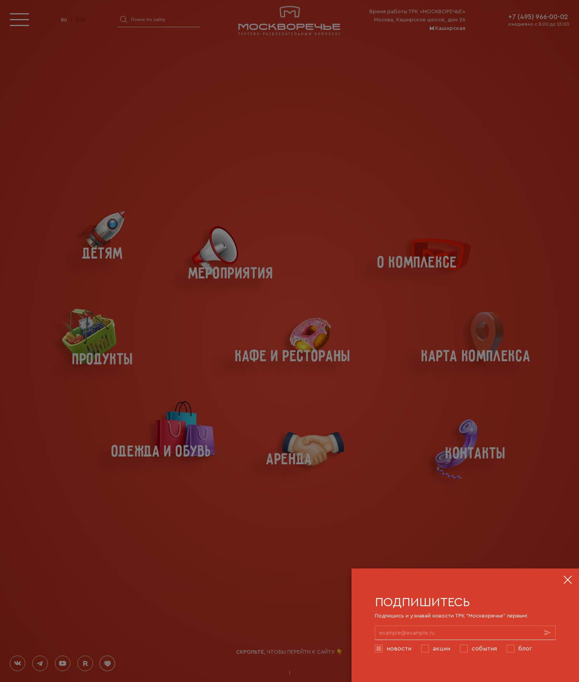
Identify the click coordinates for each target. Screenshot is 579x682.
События (484, 648)
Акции (441, 648)
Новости (399, 648)
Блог (525, 648)
